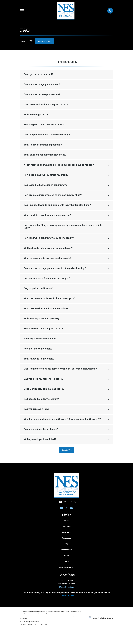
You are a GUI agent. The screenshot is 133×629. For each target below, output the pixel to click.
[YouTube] (61, 508)
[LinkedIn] (71, 508)
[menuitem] (23, 624)
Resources (66, 538)
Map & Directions (66, 587)
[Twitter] (66, 508)
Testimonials (66, 550)
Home (66, 521)
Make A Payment (66, 567)
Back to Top (67, 450)
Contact (66, 556)
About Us (66, 526)
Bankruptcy (66, 532)
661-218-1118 (66, 502)
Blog (66, 561)
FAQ (66, 544)
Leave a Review (44, 41)
